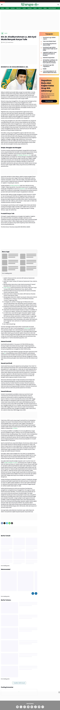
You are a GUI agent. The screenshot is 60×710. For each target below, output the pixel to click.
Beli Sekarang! (49, 101)
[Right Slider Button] (58, 8)
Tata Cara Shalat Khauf (49, 41)
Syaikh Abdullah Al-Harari (11, 462)
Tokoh (24, 8)
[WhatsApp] (9, 523)
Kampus (30, 8)
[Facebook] (2, 523)
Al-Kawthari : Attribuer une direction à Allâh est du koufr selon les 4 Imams (50, 61)
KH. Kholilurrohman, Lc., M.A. (24, 155)
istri (5, 353)
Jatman (13, 8)
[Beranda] (2, 33)
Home (2, 8)
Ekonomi (19, 8)
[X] (4, 523)
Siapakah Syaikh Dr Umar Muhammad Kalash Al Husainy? (50, 54)
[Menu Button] (1, 4)
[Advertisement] (30, 20)
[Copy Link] (12, 523)
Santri (35, 8)
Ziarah (40, 8)
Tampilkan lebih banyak (19, 683)
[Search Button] (58, 4)
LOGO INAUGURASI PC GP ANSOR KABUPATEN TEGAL (50, 72)
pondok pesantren (15, 185)
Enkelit (44, 69)
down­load (27, 328)
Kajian (45, 8)
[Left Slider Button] (33, 593)
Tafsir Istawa (7, 287)
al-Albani (15, 428)
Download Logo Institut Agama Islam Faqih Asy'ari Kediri (50, 49)
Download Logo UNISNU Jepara (49, 38)
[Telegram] (7, 523)
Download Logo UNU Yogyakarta (48, 65)
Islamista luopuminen (48, 57)
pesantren (22, 188)
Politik (7, 8)
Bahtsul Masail (52, 8)
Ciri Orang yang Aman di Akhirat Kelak (49, 44)
